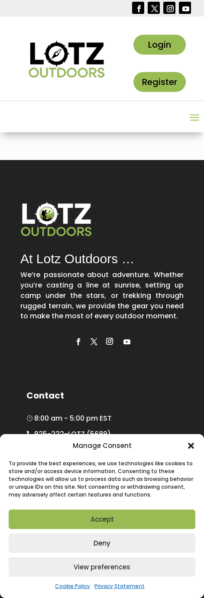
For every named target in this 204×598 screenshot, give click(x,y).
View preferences (102, 567)
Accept (102, 519)
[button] (191, 445)
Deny (102, 543)
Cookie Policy (72, 586)
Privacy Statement (119, 586)
